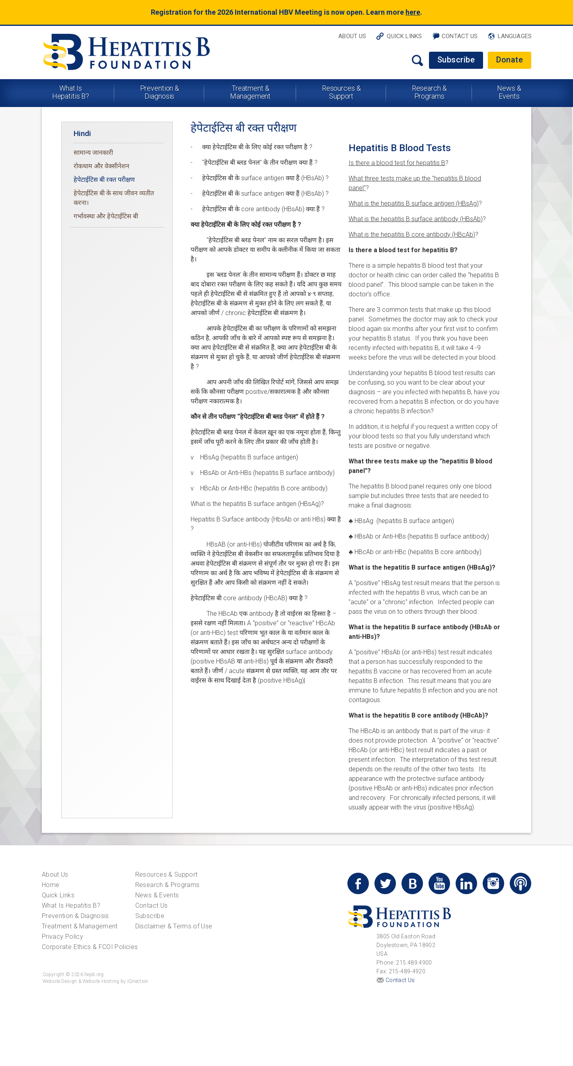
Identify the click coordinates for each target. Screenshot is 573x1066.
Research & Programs (429, 92)
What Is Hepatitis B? (71, 92)
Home (50, 885)
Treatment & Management (250, 92)
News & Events (509, 92)
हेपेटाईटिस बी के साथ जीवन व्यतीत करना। (114, 197)
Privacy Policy (62, 936)
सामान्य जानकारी (93, 152)
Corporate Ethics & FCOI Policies (90, 947)
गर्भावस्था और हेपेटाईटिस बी (106, 216)
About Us (352, 36)
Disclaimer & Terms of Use (173, 926)
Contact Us (460, 36)
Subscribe (456, 59)
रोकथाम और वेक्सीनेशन (101, 166)
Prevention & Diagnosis (159, 92)
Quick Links (404, 36)
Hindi (82, 133)
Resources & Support (341, 92)
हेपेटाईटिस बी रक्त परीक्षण (104, 179)
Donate (509, 59)
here (412, 12)
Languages (515, 36)
